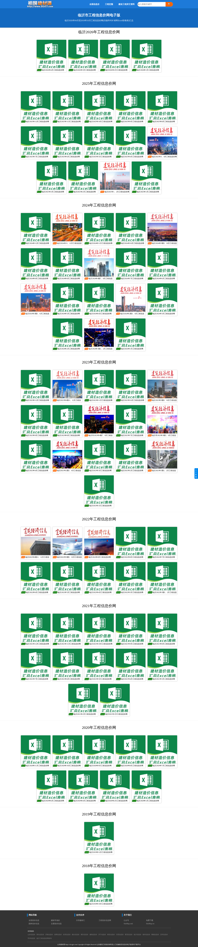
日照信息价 (120, 934)
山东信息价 (31, 934)
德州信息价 (146, 934)
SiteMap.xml (128, 924)
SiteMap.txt (150, 924)
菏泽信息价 (31, 938)
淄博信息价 (58, 934)
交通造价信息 (56, 924)
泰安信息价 (111, 934)
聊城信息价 (155, 934)
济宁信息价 (102, 934)
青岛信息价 (40, 934)
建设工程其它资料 (126, 4)
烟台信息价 (75, 934)
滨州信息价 (164, 934)
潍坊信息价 (84, 934)
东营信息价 (67, 934)
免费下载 (149, 920)
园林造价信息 (34, 924)
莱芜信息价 (128, 934)
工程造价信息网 (105, 920)
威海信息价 (93, 934)
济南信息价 (49, 934)
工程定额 (109, 4)
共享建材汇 (80, 920)
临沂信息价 (137, 934)
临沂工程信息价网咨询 (44, 938)
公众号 (126, 920)
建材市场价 (55, 920)
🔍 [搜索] (169, 4)
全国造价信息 (34, 920)
